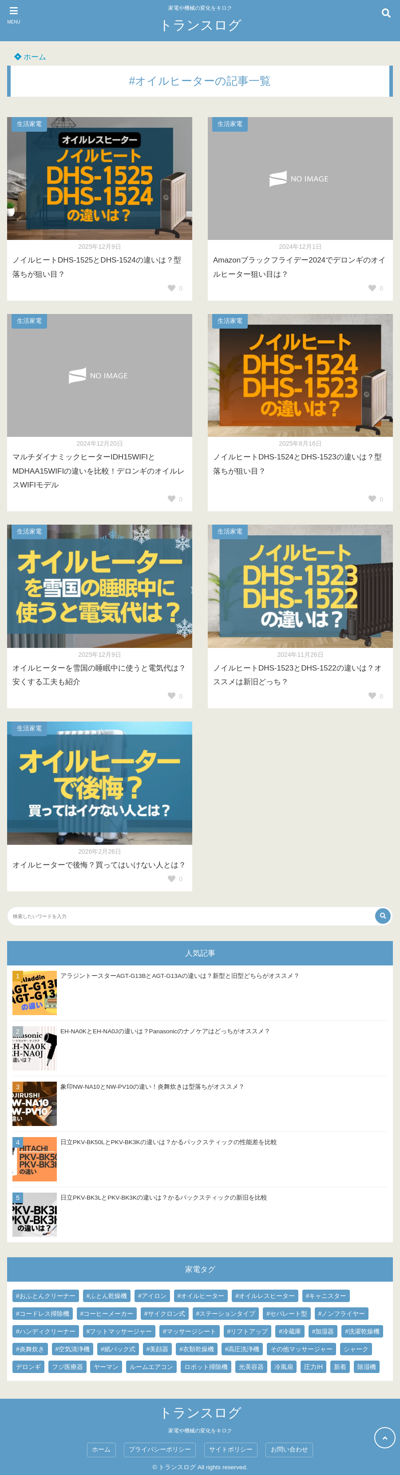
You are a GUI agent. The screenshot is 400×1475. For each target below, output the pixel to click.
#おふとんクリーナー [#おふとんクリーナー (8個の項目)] (45, 1295)
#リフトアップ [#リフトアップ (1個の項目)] (247, 1331)
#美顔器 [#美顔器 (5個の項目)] (158, 1349)
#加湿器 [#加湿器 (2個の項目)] (323, 1331)
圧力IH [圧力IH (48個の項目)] (313, 1366)
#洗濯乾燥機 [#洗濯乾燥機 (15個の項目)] (362, 1331)
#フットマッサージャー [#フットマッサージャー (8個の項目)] (119, 1331)
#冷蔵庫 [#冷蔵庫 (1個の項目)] (290, 1331)
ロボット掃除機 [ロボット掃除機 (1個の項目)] (206, 1366)
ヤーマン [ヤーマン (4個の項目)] (106, 1366)
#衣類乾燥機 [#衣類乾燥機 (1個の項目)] (196, 1349)
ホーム (30, 57)
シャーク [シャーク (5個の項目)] (356, 1349)
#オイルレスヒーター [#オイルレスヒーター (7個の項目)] (265, 1295)
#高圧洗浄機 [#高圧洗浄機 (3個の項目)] (242, 1349)
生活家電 (29, 124)
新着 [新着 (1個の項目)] (340, 1366)
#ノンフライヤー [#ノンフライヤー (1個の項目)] (341, 1313)
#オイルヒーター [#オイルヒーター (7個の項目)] (201, 1295)
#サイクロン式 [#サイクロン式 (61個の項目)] (164, 1313)
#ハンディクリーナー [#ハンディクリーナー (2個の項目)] (45, 1331)
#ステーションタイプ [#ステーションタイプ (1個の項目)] (226, 1313)
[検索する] (383, 916)
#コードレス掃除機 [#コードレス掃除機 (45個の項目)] (42, 1313)
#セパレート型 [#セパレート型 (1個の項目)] (286, 1313)
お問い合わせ (289, 1449)
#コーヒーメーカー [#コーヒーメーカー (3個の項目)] (107, 1313)
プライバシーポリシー (160, 1449)
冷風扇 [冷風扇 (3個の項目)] (283, 1366)
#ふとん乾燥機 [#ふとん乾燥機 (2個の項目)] (107, 1295)
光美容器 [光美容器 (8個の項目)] (251, 1366)
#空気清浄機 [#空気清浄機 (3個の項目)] (72, 1349)
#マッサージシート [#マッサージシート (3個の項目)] (189, 1331)
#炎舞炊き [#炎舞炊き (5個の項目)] (30, 1349)
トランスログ (200, 25)
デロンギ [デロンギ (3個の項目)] (28, 1366)
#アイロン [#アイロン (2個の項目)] (152, 1295)
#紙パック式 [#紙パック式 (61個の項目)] (118, 1349)
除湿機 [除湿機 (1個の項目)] (366, 1366)
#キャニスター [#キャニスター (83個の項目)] (326, 1295)
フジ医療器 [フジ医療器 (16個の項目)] (67, 1366)
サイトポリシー (231, 1449)
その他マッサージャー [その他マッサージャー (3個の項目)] (301, 1349)
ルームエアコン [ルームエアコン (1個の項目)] (151, 1366)
